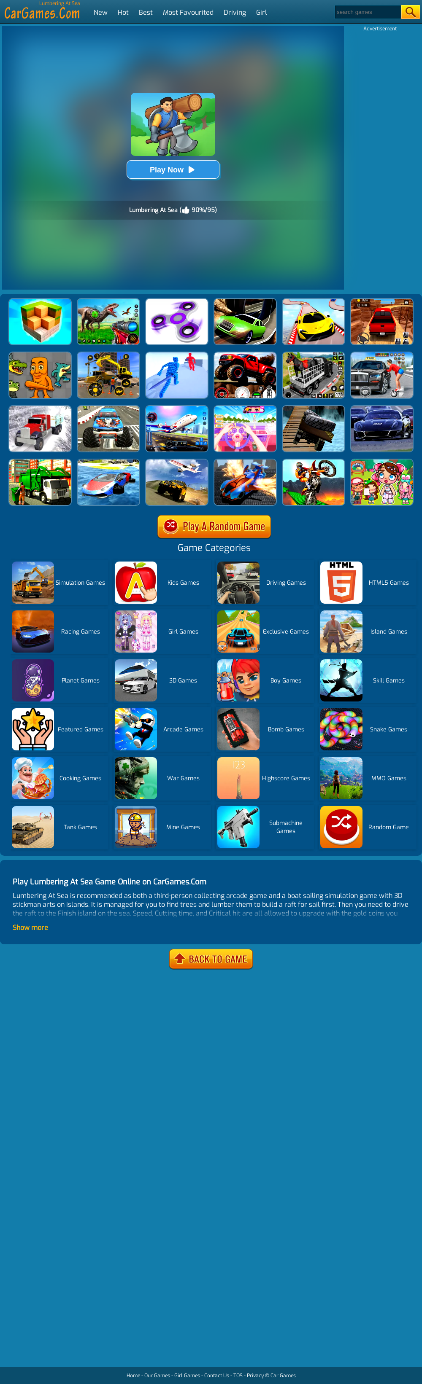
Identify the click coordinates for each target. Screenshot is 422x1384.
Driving (235, 12)
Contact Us (216, 1375)
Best (146, 12)
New (101, 12)
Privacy (255, 1375)
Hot (123, 12)
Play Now (173, 169)
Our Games (157, 1375)
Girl (261, 12)
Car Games (283, 1375)
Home (133, 1375)
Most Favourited (188, 12)
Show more (30, 927)
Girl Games (187, 1375)
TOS (238, 1375)
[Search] (367, 12)
